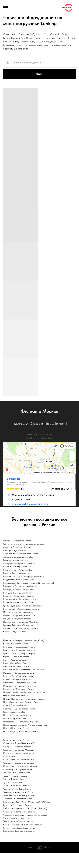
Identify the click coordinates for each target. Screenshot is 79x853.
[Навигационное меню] (5, 7)
